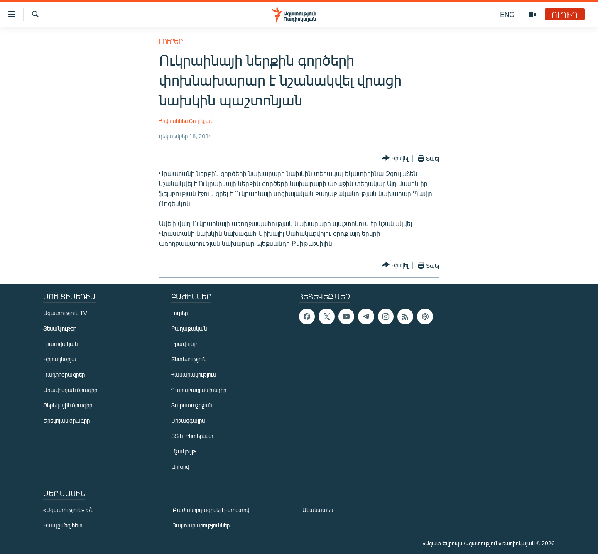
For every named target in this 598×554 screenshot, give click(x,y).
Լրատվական (60, 343)
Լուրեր (171, 41)
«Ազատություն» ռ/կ (68, 509)
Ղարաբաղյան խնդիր (198, 389)
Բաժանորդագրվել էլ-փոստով (211, 509)
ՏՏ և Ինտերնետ (192, 435)
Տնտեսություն (188, 359)
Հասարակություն (193, 374)
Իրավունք (184, 343)
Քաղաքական (189, 328)
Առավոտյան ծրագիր (70, 389)
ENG (507, 14)
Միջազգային (188, 420)
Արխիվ (180, 466)
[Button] (395, 158)
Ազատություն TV (65, 312)
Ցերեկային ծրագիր (67, 405)
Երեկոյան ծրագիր (66, 420)
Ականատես (317, 509)
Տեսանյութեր (59, 328)
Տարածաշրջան (191, 405)
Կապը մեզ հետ (63, 525)
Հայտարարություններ (201, 525)
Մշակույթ (183, 451)
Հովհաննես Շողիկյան (186, 120)
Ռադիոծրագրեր (64, 374)
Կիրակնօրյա (59, 359)
